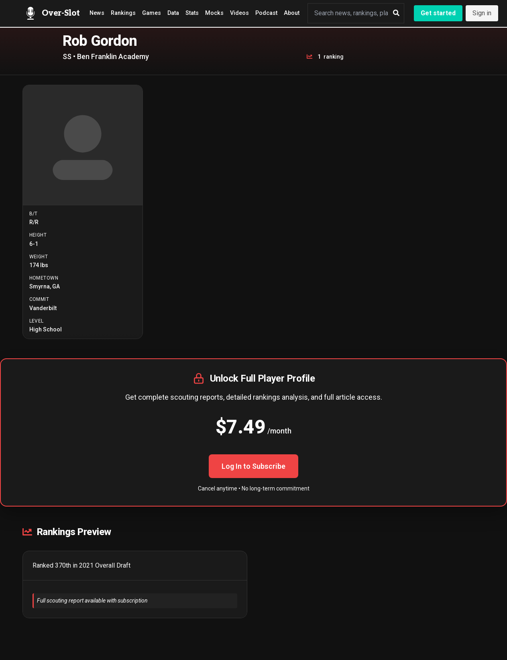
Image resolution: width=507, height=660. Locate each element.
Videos (239, 13)
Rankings (123, 13)
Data (173, 13)
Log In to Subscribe (253, 466)
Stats (192, 13)
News (97, 13)
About (291, 13)
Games (151, 13)
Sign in (481, 13)
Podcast (266, 13)
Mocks (214, 13)
